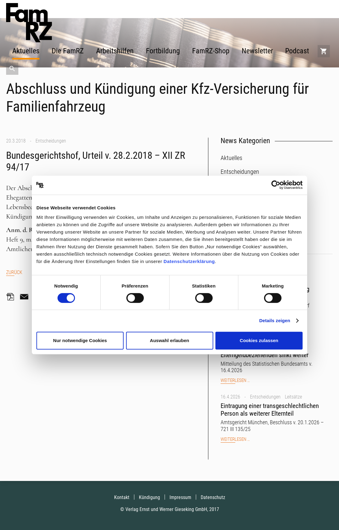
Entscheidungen (50, 141)
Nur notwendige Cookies (80, 340)
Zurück (14, 272)
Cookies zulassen (259, 340)
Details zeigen (274, 320)
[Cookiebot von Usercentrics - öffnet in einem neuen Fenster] (276, 185)
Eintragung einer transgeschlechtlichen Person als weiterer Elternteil (270, 409)
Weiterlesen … (235, 380)
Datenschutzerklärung (189, 261)
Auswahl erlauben (169, 340)
